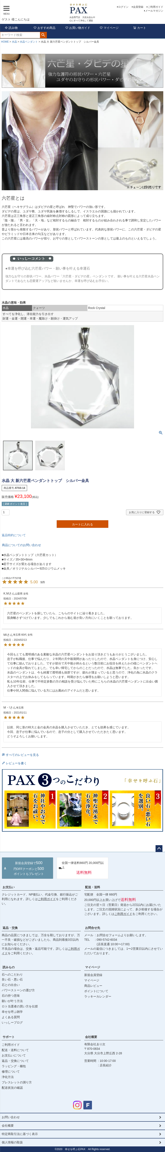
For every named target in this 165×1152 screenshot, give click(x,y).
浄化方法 (8, 1077)
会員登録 (138, 6)
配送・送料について (15, 1050)
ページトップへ (159, 848)
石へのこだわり (12, 974)
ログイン (123, 6)
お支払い (9, 887)
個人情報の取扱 (12, 1142)
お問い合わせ (11, 1117)
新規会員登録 (93, 975)
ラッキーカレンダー (97, 996)
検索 (43, 35)
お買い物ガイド (77, 27)
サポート (9, 1037)
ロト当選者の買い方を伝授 (20, 1006)
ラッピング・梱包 (14, 1066)
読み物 (11, 27)
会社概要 (91, 1037)
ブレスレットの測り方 (17, 1082)
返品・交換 (10, 928)
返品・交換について (15, 1060)
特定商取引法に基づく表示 (20, 1134)
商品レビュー (93, 985)
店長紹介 (106, 1065)
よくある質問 (11, 1017)
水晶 (14, 41)
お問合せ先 (92, 928)
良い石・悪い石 (12, 979)
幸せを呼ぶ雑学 (12, 1011)
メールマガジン (154, 10)
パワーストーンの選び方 (18, 990)
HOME (5, 41)
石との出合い (11, 985)
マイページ (109, 27)
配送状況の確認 (12, 1087)
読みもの (9, 967)
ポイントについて (96, 991)
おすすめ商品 (44, 27)
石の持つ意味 (11, 995)
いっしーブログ (12, 1022)
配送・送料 (92, 887)
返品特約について (14, 535)
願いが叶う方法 (12, 1001)
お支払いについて (14, 1055)
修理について (11, 1071)
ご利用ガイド (155, 6)
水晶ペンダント (29, 41)
